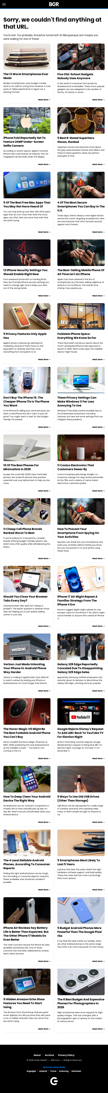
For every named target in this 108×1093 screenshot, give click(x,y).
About (37, 1055)
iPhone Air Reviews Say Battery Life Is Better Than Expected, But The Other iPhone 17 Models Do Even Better (26, 933)
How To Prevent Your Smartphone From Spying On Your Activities (78, 533)
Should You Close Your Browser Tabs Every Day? (25, 598)
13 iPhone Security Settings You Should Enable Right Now (25, 272)
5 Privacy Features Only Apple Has (25, 336)
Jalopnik (43, 1071)
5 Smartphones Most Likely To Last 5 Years (78, 862)
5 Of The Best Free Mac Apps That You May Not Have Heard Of (26, 204)
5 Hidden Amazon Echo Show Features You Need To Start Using (24, 1003)
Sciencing (63, 1071)
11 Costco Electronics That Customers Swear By (75, 467)
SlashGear (76, 1071)
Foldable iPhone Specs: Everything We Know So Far (76, 336)
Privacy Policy (66, 1055)
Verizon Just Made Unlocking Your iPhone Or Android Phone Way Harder (24, 668)
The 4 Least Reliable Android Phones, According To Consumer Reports (26, 864)
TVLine (53, 1071)
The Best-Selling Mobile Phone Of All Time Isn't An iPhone (80, 272)
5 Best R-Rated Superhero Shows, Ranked (75, 140)
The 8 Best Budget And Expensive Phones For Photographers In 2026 (80, 1003)
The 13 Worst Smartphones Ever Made (25, 76)
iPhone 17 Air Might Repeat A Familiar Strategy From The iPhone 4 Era (77, 600)
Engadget (31, 1071)
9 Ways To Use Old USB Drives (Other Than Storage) (78, 798)
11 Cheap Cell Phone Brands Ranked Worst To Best (22, 531)
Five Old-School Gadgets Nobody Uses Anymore (75, 76)
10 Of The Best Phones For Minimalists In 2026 (21, 467)
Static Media (40, 1060)
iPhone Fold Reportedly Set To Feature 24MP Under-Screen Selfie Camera (24, 142)
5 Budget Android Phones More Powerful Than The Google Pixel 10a (79, 932)
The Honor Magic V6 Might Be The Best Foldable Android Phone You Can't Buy (26, 733)
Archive (49, 1055)
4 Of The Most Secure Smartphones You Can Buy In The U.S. (81, 206)
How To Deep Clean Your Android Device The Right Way (26, 798)
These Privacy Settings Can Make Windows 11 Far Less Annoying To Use (76, 401)
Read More (43, 100)
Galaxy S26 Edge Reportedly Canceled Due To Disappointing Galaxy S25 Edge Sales (80, 668)
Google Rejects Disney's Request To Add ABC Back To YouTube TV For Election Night (80, 733)
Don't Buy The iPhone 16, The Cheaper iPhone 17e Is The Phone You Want (26, 401)
